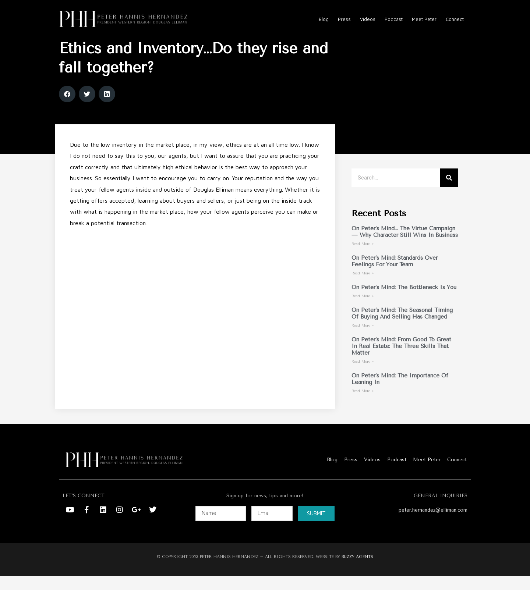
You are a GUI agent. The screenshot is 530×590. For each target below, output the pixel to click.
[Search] (449, 191)
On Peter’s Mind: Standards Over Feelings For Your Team (394, 275)
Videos (367, 19)
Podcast (394, 19)
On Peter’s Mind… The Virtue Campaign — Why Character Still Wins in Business (404, 245)
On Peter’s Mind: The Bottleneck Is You (403, 301)
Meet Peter (424, 19)
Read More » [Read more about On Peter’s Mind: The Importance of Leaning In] (362, 405)
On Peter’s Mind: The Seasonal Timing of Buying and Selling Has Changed (402, 327)
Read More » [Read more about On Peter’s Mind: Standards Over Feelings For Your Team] (362, 287)
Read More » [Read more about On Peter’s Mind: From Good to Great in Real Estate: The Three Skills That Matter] (362, 375)
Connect (455, 19)
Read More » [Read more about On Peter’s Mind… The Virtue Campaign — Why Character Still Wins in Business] (362, 258)
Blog (324, 19)
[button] (67, 108)
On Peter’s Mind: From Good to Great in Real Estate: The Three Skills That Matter (401, 360)
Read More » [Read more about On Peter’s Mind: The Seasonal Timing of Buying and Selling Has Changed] (362, 339)
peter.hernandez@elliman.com (433, 524)
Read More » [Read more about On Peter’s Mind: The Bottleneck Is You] (362, 310)
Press (344, 19)
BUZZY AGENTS (357, 570)
